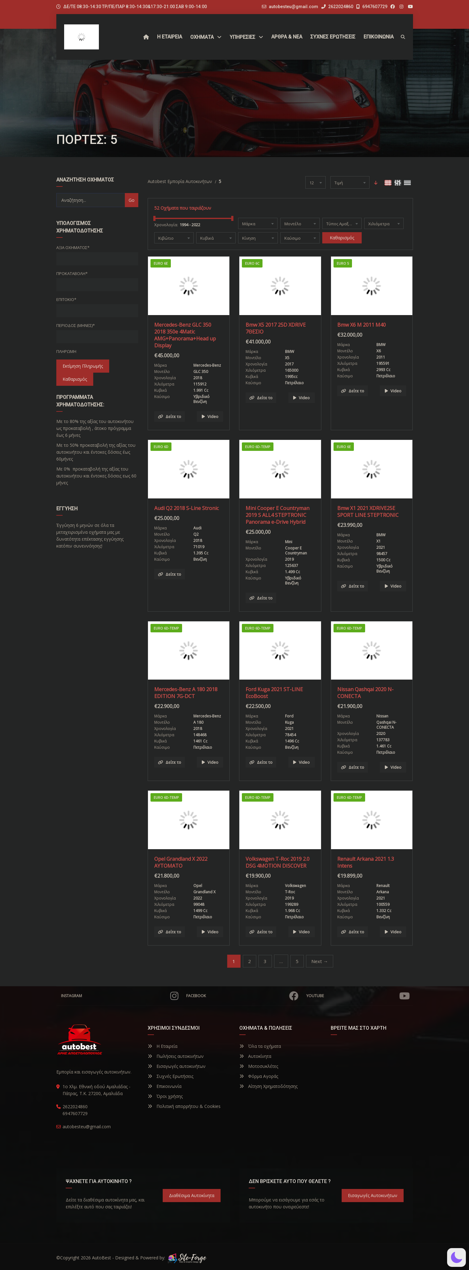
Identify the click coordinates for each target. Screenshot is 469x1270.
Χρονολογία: (166, 224)
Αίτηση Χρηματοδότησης (268, 1086)
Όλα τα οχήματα (260, 1046)
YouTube (358, 996)
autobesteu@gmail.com (293, 6)
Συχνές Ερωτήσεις (170, 1076)
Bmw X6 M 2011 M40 (361, 324)
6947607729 (371, 6)
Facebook (242, 996)
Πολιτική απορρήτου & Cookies (184, 1106)
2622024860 (337, 6)
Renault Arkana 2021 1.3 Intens (365, 862)
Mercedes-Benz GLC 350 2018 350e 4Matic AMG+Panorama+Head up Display (185, 335)
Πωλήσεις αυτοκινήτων (176, 1056)
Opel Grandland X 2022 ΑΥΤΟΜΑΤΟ (180, 862)
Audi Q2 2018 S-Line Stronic (186, 508)
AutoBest (101, 1258)
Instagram (120, 996)
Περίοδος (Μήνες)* (75, 325)
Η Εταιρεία (162, 1046)
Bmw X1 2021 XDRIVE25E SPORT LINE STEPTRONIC (368, 511)
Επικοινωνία (164, 1086)
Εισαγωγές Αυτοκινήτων (372, 1195)
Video (210, 416)
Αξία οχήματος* (72, 247)
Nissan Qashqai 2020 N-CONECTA (365, 693)
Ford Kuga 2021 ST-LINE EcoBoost (274, 693)
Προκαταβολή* (72, 273)
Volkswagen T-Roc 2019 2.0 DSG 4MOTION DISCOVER (277, 862)
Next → (319, 961)
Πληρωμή (66, 351)
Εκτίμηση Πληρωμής (83, 366)
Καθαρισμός (75, 379)
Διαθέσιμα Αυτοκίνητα (191, 1195)
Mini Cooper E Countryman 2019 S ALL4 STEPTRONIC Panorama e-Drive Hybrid (277, 515)
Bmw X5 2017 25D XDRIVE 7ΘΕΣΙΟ (276, 328)
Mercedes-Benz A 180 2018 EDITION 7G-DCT (185, 693)
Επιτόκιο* (66, 299)
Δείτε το (169, 416)
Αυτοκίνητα (255, 1056)
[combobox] (315, 182)
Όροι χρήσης (165, 1096)
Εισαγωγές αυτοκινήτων (177, 1066)
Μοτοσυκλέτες (258, 1066)
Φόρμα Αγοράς (258, 1076)
